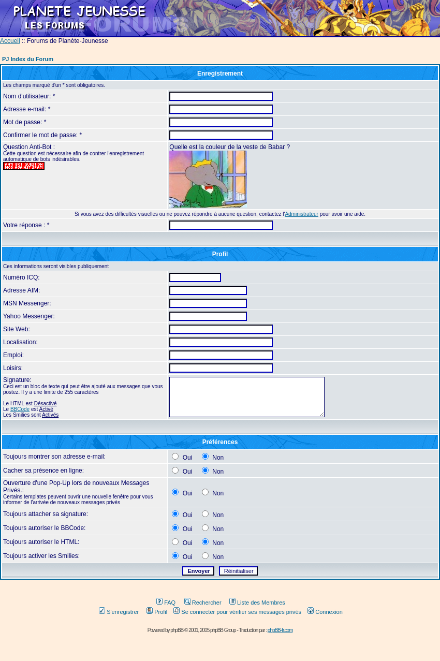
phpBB (176, 630)
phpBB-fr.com (280, 630)
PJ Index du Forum (27, 59)
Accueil (10, 41)
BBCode (20, 409)
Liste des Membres (257, 602)
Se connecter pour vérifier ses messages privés (237, 612)
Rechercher (203, 602)
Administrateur (301, 214)
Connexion (325, 612)
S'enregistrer (119, 612)
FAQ (165, 602)
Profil (156, 612)
